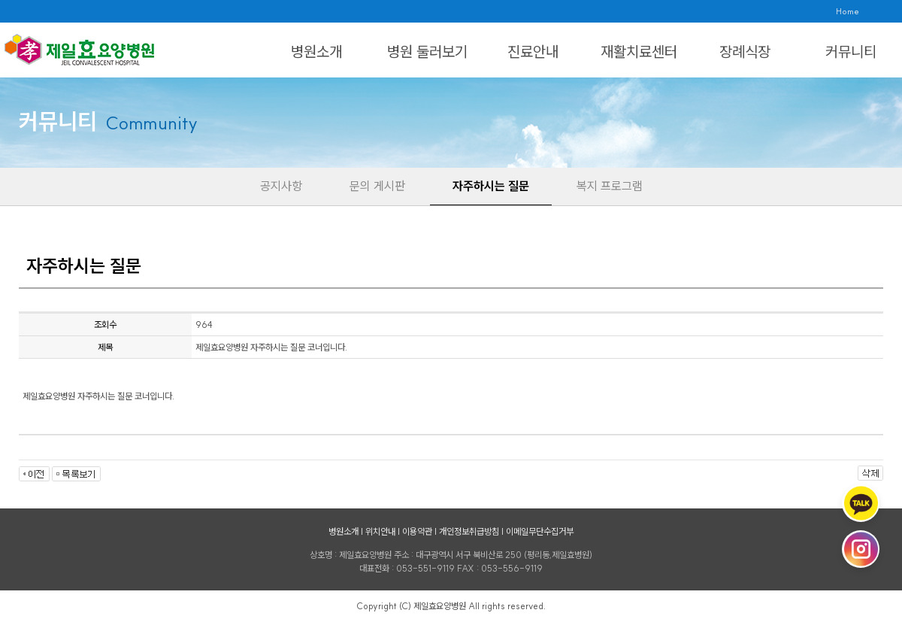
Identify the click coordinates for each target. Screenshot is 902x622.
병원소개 (316, 51)
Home (847, 11)
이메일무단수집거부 (540, 531)
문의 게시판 (377, 185)
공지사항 (281, 185)
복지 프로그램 (610, 185)
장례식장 (744, 51)
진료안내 (532, 51)
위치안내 (380, 531)
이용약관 (417, 531)
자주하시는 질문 (491, 185)
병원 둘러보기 (427, 51)
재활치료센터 (639, 51)
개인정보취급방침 (469, 531)
